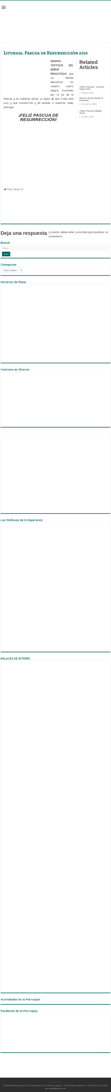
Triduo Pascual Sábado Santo (90, 112)
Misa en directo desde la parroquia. (91, 99)
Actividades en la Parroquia (20, 999)
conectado (81, 232)
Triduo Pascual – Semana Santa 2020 (91, 88)
